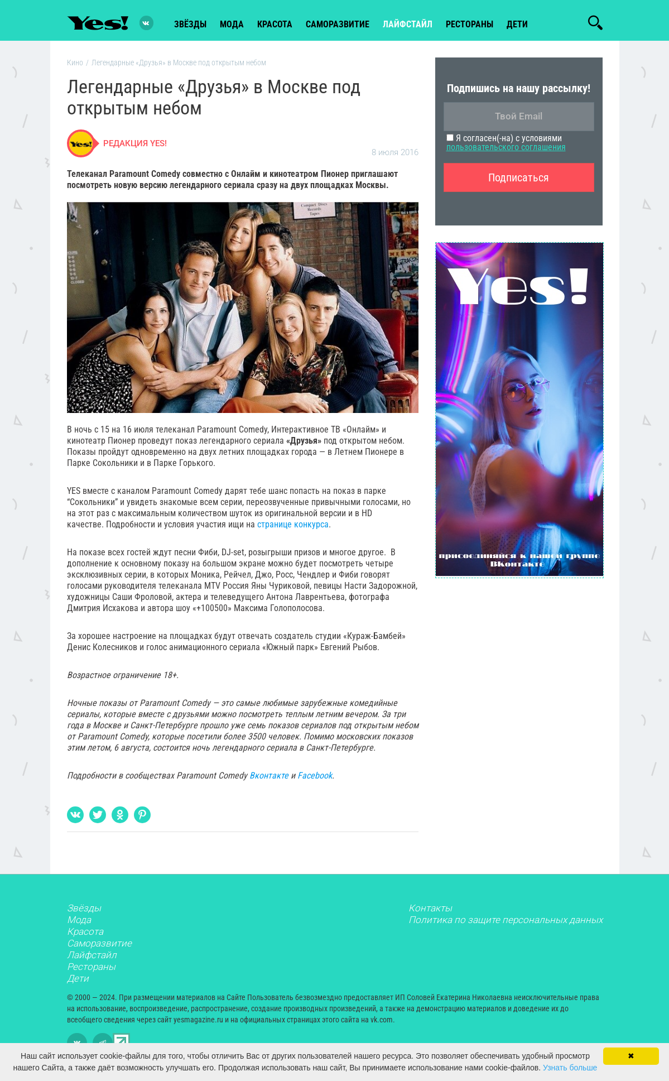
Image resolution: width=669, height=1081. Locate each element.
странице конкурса (293, 527)
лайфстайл (407, 23)
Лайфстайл (92, 957)
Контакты (430, 910)
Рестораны (91, 969)
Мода (79, 922)
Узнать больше (570, 1067)
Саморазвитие (337, 23)
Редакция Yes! (135, 146)
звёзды (190, 23)
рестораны (469, 23)
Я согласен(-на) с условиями (506, 145)
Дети (517, 23)
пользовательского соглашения (506, 150)
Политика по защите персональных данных (505, 922)
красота (274, 23)
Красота (85, 934)
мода (232, 23)
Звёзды (84, 910)
